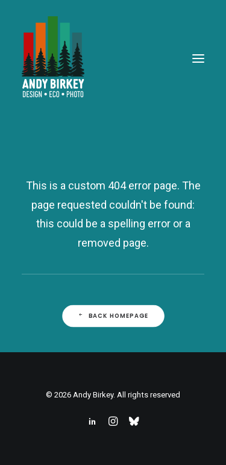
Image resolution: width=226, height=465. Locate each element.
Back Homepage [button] (112, 316)
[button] (198, 58)
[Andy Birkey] (53, 58)
